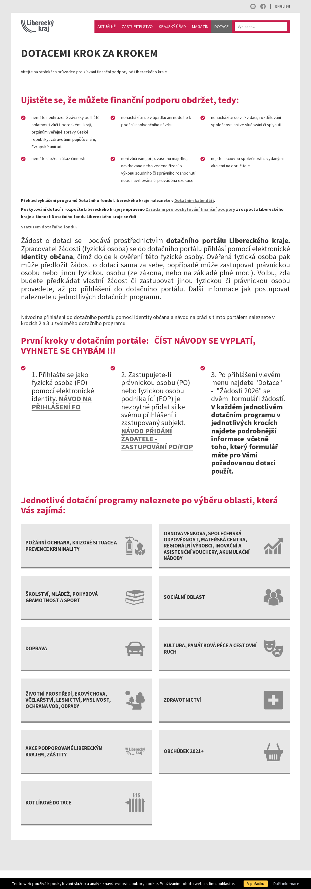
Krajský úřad (172, 26)
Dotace (221, 26)
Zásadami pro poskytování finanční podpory (190, 209)
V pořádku (255, 883)
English (282, 6)
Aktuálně (106, 26)
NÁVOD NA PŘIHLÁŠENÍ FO (62, 402)
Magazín (200, 26)
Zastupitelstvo (137, 26)
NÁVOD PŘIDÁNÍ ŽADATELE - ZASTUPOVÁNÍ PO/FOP (157, 439)
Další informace (286, 883)
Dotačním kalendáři (194, 200)
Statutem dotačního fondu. (49, 227)
